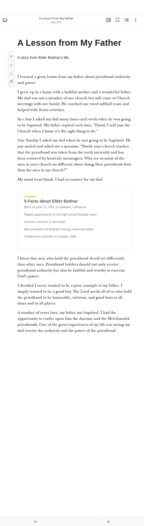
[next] (108, 521)
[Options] (136, 19)
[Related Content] (126, 19)
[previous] (36, 521)
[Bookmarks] (117, 19)
